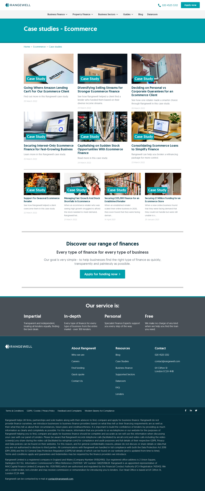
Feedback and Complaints (70, 410)
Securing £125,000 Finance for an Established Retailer (122, 200)
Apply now (190, 5)
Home (27, 46)
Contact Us (77, 380)
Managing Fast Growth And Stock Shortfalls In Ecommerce (82, 200)
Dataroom (152, 14)
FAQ (118, 387)
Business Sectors (108, 14)
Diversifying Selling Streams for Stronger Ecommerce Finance (100, 89)
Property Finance (83, 14)
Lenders (120, 394)
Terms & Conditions (15, 410)
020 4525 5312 (162, 354)
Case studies (55, 46)
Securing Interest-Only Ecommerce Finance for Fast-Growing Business (48, 147)
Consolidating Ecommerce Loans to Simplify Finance (155, 147)
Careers (75, 361)
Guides (128, 14)
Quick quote (78, 374)
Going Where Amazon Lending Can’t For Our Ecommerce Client (46, 89)
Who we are (78, 354)
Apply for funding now (102, 274)
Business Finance (57, 14)
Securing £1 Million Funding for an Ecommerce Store (163, 200)
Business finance (124, 367)
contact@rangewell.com (167, 361)
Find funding (78, 367)
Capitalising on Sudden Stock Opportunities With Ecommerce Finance (100, 149)
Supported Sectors (125, 374)
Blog (140, 14)
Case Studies (122, 361)
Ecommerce (39, 46)
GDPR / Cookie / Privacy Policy (41, 410)
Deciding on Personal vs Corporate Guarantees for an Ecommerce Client (152, 91)
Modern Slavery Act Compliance (99, 410)
